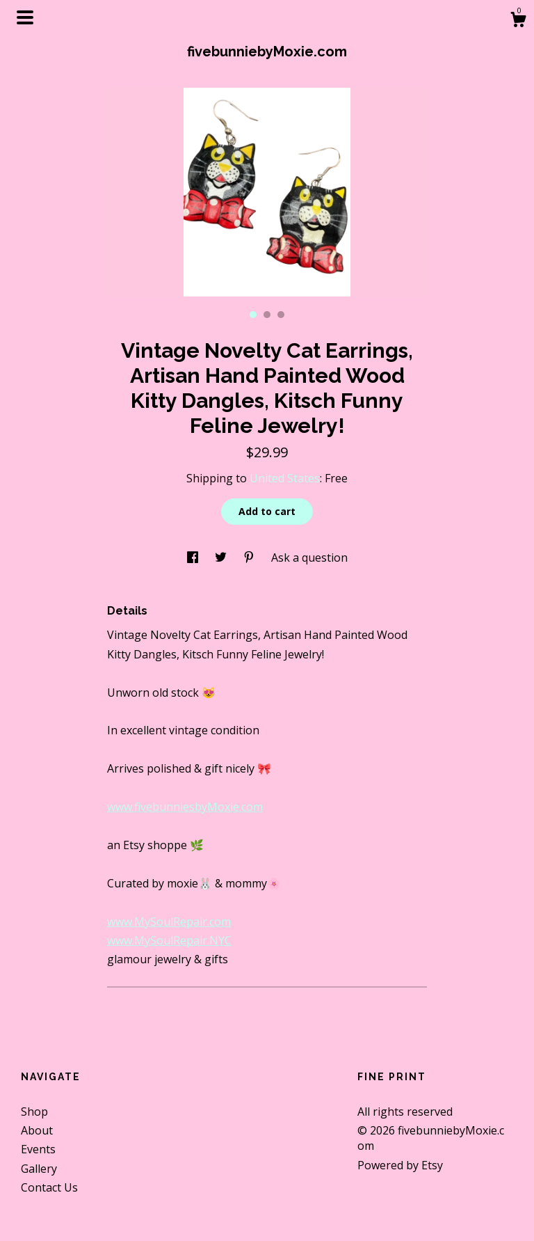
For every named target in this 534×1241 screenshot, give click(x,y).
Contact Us (49, 1187)
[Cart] (518, 21)
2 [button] (267, 314)
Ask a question (309, 557)
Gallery (39, 1168)
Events (38, 1149)
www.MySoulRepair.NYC (169, 940)
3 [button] (280, 314)
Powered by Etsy (400, 1165)
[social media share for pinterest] (250, 557)
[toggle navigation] (25, 17)
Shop (34, 1111)
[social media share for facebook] (194, 557)
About (37, 1130)
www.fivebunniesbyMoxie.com (185, 806)
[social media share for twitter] (222, 557)
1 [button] (253, 314)
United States (285, 478)
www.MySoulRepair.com (169, 921)
